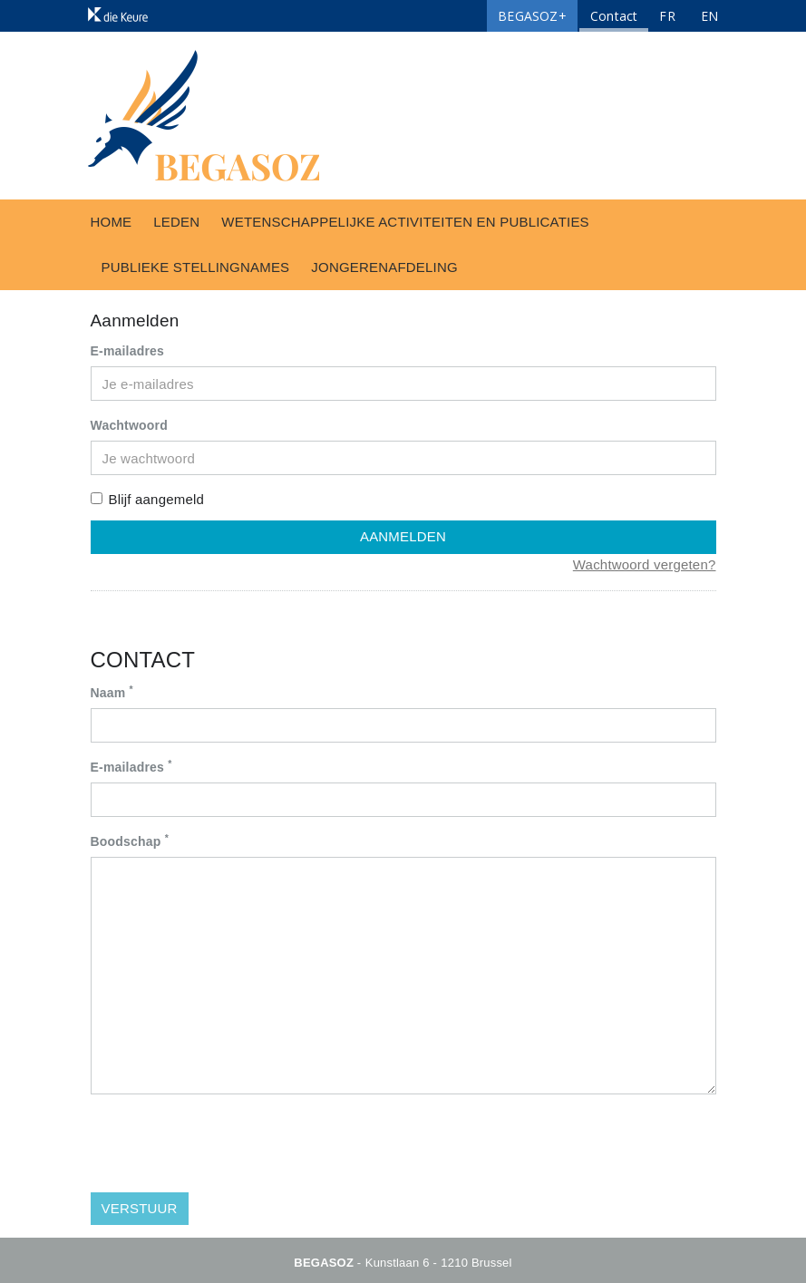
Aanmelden (403, 536)
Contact (613, 15)
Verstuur (140, 1208)
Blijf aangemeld (148, 499)
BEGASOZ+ (532, 15)
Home (111, 221)
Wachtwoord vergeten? (644, 564)
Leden (176, 221)
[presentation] (228, 1143)
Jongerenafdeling (384, 267)
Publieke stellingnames (196, 267)
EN (709, 15)
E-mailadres (128, 351)
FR (667, 15)
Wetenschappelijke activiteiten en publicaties (404, 221)
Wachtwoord (129, 425)
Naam (112, 692)
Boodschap (130, 840)
